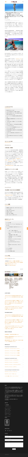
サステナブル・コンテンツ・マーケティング (11, 371)
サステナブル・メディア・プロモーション (10, 373)
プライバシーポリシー (7, 416)
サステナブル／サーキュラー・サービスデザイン (11, 362)
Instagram (18, 158)
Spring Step (10, 161)
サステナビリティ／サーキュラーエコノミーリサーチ (12, 348)
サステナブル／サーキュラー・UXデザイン (11, 366)
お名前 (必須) (14, 435)
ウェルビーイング (19, 58)
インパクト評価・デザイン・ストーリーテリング (11, 376)
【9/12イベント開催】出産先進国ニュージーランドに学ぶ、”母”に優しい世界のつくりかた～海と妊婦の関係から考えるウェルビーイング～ (14, 262)
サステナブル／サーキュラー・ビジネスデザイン (11, 360)
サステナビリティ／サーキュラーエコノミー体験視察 (12, 350)
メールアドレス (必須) (14, 438)
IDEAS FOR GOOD (13, 265)
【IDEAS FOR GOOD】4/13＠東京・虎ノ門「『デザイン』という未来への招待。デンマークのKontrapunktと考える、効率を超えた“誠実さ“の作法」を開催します (14, 308)
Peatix (6, 258)
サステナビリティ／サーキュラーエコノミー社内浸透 (12, 355)
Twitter (6, 159)
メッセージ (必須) (14, 441)
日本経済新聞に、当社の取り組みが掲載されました (12, 334)
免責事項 (6, 417)
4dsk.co (14, 159)
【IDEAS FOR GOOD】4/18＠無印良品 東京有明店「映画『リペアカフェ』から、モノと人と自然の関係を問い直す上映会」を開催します (14, 297)
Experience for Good (9, 195)
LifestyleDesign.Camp (9, 165)
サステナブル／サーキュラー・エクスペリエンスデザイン (13, 364)
